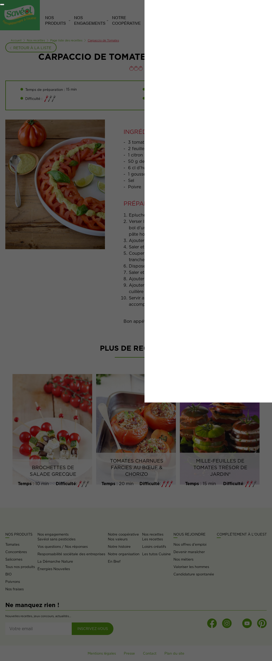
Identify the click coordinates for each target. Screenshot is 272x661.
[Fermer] (2, 4)
